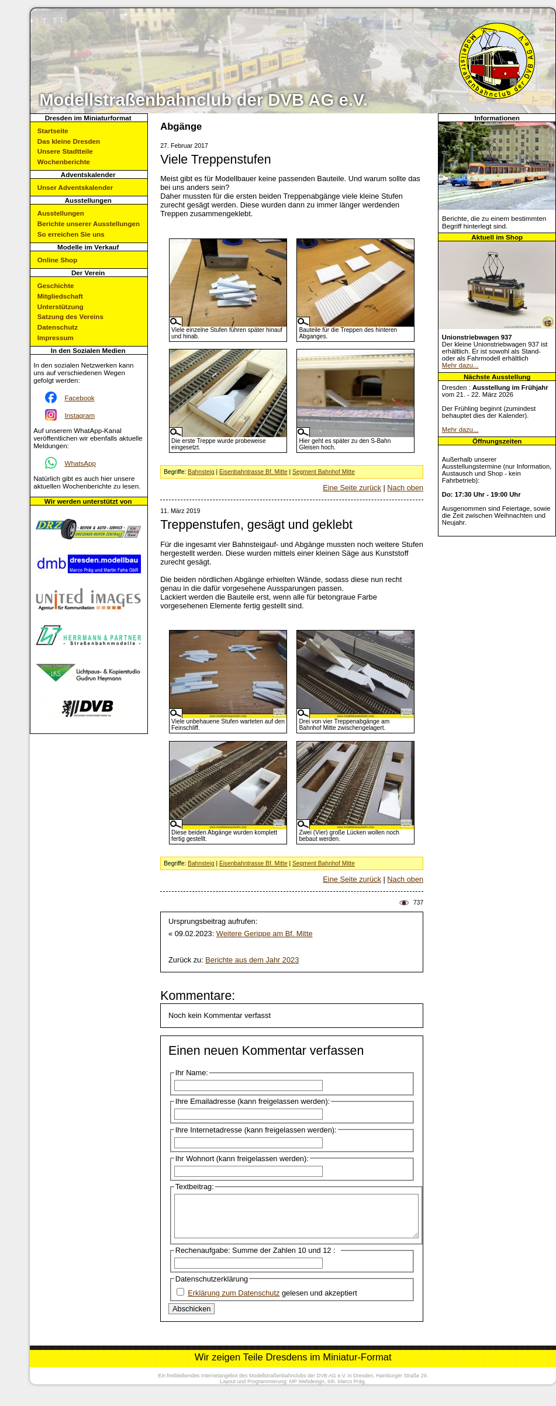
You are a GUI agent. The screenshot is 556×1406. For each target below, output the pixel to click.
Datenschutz (57, 327)
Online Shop (57, 260)
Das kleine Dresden (68, 141)
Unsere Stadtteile (65, 151)
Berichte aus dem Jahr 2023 (252, 959)
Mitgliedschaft (60, 296)
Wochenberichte (63, 161)
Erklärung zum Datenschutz (233, 1301)
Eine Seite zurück (352, 487)
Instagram (79, 415)
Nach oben (405, 487)
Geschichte (55, 285)
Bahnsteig (201, 472)
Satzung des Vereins (70, 316)
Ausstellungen (60, 213)
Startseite (52, 130)
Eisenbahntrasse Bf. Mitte (253, 472)
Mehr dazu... (460, 365)
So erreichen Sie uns (71, 234)
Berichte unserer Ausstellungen (88, 223)
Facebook (79, 397)
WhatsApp (80, 463)
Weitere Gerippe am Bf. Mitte (264, 933)
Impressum (55, 337)
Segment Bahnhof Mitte (323, 472)
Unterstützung (60, 306)
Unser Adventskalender (75, 187)
